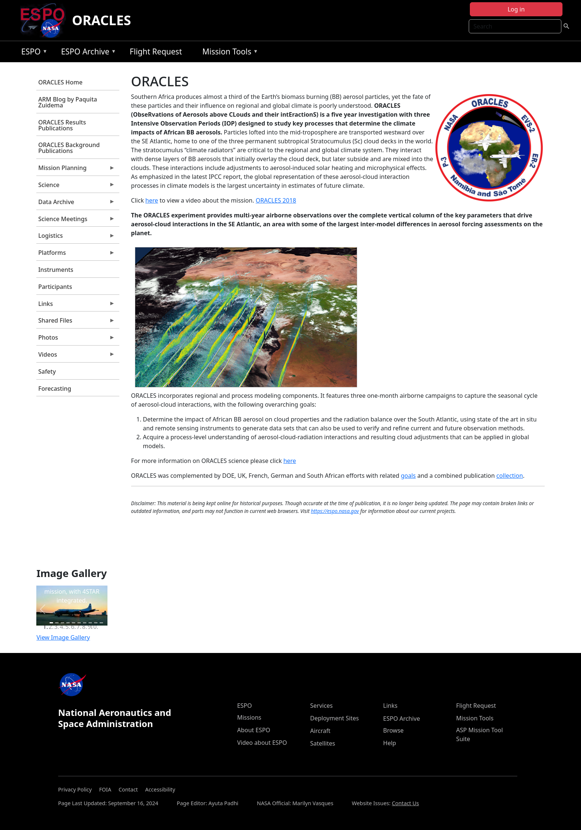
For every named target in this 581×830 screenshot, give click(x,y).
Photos (75, 339)
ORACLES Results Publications (62, 125)
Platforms (75, 254)
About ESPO (253, 730)
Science (75, 187)
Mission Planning (75, 170)
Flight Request (156, 51)
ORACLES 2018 (276, 200)
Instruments (55, 270)
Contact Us (405, 803)
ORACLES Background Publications (69, 148)
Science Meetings (75, 221)
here (151, 200)
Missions (249, 717)
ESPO (32, 52)
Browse (393, 730)
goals (408, 475)
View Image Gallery (63, 637)
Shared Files (75, 322)
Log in (516, 9)
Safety (47, 371)
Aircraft (320, 731)
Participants (55, 287)
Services (321, 705)
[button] (42, 609)
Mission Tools (228, 52)
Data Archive (75, 204)
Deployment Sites (334, 718)
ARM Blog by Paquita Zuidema (67, 102)
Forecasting (54, 388)
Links (75, 305)
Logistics (75, 237)
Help (389, 743)
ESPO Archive (86, 52)
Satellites (322, 743)
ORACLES (101, 20)
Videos (75, 356)
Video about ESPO (262, 743)
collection (510, 475)
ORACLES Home (60, 82)
